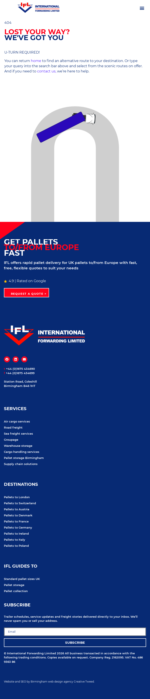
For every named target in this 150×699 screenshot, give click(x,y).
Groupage (11, 439)
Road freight (13, 427)
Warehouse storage (18, 445)
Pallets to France (16, 521)
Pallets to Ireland (16, 533)
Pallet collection (16, 591)
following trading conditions (25, 657)
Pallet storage (14, 585)
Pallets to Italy (14, 539)
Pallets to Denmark (18, 515)
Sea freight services (18, 433)
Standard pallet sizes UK (22, 579)
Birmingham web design (47, 681)
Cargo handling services (21, 451)
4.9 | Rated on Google (25, 281)
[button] (142, 7)
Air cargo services (17, 421)
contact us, (46, 71)
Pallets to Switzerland (20, 503)
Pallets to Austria (16, 509)
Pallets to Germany (18, 527)
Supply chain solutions (21, 464)
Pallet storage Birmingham (24, 458)
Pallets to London (17, 497)
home (36, 61)
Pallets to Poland (16, 545)
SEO (23, 681)
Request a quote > (29, 293)
